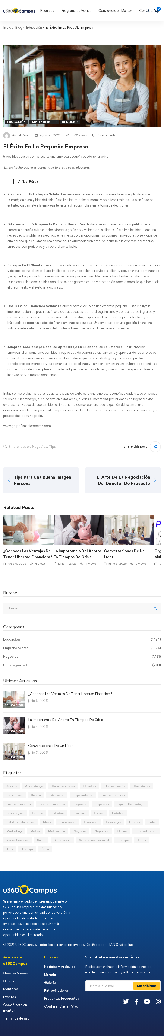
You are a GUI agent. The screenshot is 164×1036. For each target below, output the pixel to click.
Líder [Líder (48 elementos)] (152, 822)
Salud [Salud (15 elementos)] (41, 840)
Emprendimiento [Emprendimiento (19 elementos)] (18, 804)
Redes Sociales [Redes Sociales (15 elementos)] (17, 840)
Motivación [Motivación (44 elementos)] (56, 831)
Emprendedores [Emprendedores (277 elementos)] (113, 795)
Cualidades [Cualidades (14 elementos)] (142, 786)
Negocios (70, 122)
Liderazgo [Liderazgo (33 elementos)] (113, 822)
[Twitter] (126, 1001)
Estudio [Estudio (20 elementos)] (37, 813)
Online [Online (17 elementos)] (122, 831)
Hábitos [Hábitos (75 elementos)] (118, 813)
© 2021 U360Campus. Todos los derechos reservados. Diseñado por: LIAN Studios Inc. (68, 945)
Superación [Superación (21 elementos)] (62, 840)
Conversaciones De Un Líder (124, 554)
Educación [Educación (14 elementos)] (56, 795)
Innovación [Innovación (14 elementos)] (67, 822)
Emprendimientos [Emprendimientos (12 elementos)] (52, 804)
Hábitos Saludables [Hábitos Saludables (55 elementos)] (20, 822)
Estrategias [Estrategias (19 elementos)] (14, 813)
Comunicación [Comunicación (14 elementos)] (114, 786)
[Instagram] (158, 1001)
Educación (34, 27)
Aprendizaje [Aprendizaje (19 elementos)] (34, 786)
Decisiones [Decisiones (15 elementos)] (14, 795)
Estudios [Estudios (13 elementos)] (58, 813)
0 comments (104, 135)
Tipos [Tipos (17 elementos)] (142, 840)
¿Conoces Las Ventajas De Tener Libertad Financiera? (27, 554)
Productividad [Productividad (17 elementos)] (145, 831)
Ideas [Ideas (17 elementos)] (47, 822)
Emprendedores (44, 122)
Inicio (7, 27)
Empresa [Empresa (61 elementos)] (80, 804)
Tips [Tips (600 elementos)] (9, 849)
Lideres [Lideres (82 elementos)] (134, 822)
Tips (52, 447)
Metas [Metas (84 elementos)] (35, 831)
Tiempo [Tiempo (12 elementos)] (123, 840)
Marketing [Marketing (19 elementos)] (14, 831)
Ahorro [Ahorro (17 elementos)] (11, 786)
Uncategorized (82, 665)
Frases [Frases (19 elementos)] (99, 813)
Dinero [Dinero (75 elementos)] (36, 795)
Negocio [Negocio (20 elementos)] (79, 831)
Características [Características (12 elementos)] (63, 786)
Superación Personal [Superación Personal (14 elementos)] (94, 840)
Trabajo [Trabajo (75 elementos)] (27, 849)
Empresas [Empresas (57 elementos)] (102, 804)
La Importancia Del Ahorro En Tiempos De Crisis (77, 554)
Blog (18, 27)
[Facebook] (136, 1001)
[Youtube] (147, 1001)
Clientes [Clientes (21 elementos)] (89, 786)
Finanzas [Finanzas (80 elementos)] (79, 813)
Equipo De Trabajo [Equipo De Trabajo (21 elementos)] (130, 804)
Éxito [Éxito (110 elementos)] (45, 849)
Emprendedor (19, 447)
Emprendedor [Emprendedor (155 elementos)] (83, 795)
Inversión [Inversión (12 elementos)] (90, 822)
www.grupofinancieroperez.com (27, 426)
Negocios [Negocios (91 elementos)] (102, 831)
